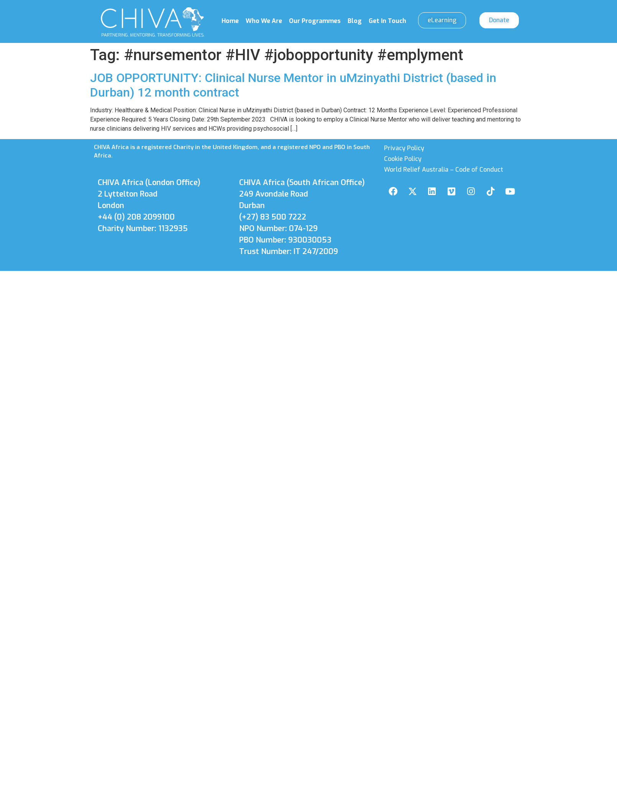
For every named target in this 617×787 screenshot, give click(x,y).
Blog (355, 21)
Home (230, 21)
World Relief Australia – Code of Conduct (443, 170)
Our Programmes (315, 21)
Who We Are (264, 21)
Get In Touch (387, 21)
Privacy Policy (404, 148)
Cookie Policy (403, 159)
